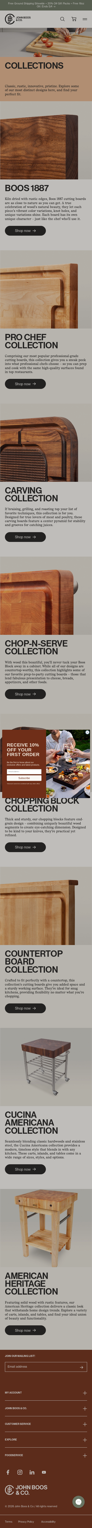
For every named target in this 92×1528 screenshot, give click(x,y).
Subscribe (24, 778)
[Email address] (24, 771)
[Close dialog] (87, 732)
